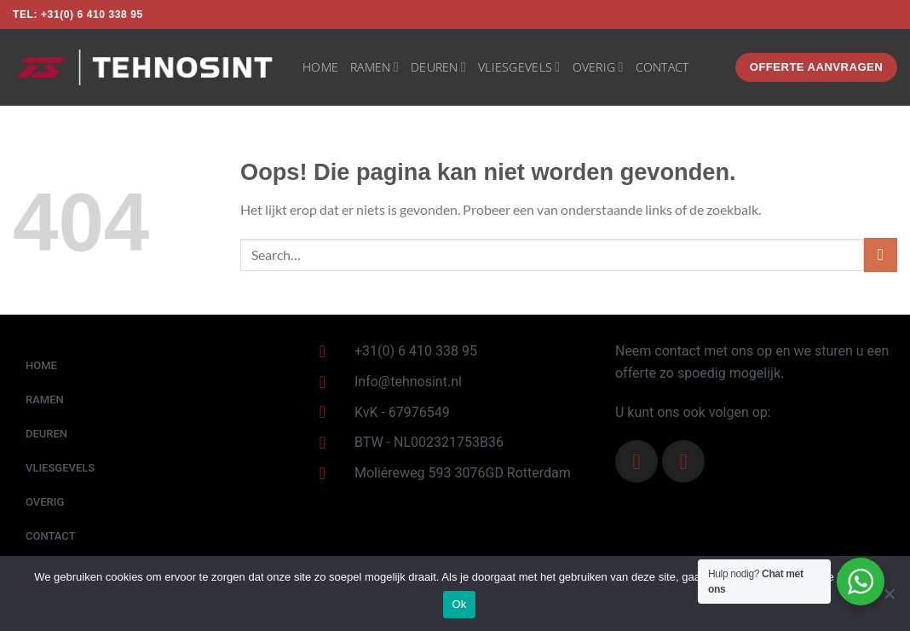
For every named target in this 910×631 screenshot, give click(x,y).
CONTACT (662, 67)
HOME (320, 67)
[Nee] (888, 598)
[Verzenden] (880, 254)
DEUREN (438, 67)
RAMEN (374, 67)
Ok (459, 604)
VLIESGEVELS (519, 67)
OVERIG (598, 67)
